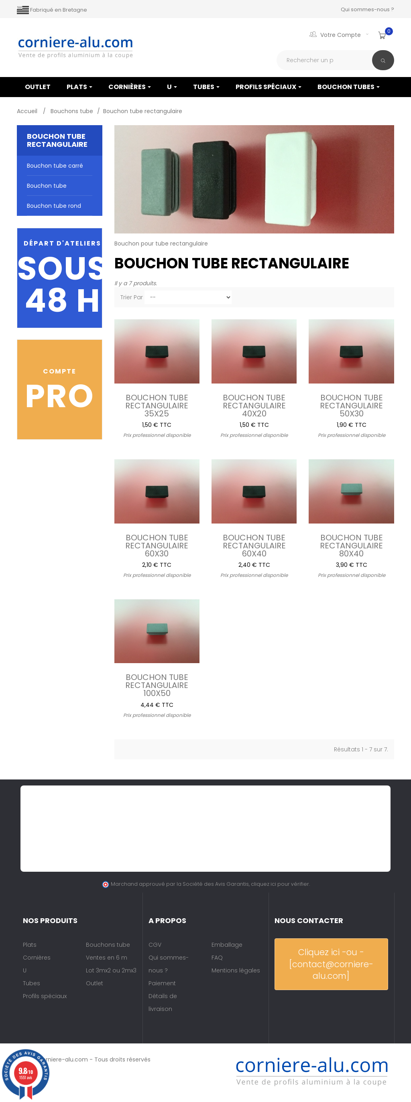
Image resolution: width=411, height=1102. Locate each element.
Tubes (206, 86)
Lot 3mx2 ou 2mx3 (111, 970)
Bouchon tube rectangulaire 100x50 (156, 684)
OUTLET (38, 86)
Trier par (131, 297)
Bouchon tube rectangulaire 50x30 (351, 405)
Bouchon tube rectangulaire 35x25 (156, 405)
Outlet (94, 983)
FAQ (217, 958)
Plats (79, 86)
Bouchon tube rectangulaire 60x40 (254, 545)
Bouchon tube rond (54, 206)
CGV (155, 945)
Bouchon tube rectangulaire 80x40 (351, 545)
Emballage (227, 945)
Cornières (129, 86)
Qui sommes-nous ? (367, 9)
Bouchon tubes (348, 86)
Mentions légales (236, 970)
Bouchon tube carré (55, 166)
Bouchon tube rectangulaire (47, 189)
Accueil (28, 111)
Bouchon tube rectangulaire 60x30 (156, 545)
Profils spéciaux (268, 86)
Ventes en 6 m (106, 958)
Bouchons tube (108, 945)
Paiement (162, 983)
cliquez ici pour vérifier (280, 884)
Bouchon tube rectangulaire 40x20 (254, 405)
